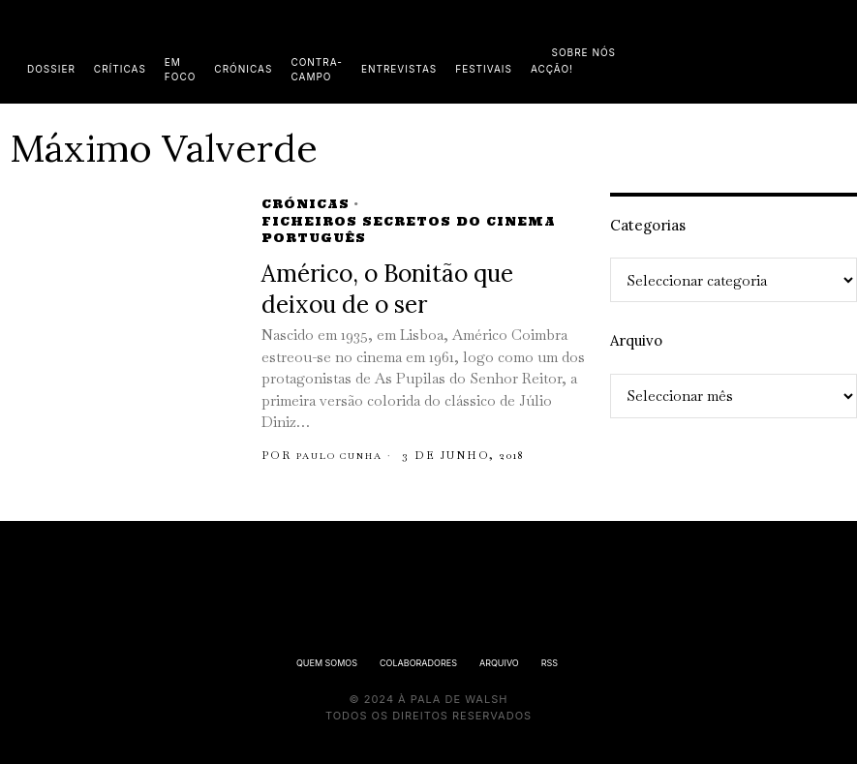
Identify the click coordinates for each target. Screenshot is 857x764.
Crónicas (305, 204)
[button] (837, 51)
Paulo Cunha (348, 455)
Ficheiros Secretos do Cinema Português (408, 229)
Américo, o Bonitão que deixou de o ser (387, 289)
